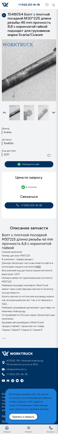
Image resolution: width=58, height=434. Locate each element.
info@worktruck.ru (16, 369)
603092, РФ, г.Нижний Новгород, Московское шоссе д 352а (25, 362)
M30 (38, 266)
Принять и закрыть (23, 416)
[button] (4, 112)
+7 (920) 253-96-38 (29, 4)
